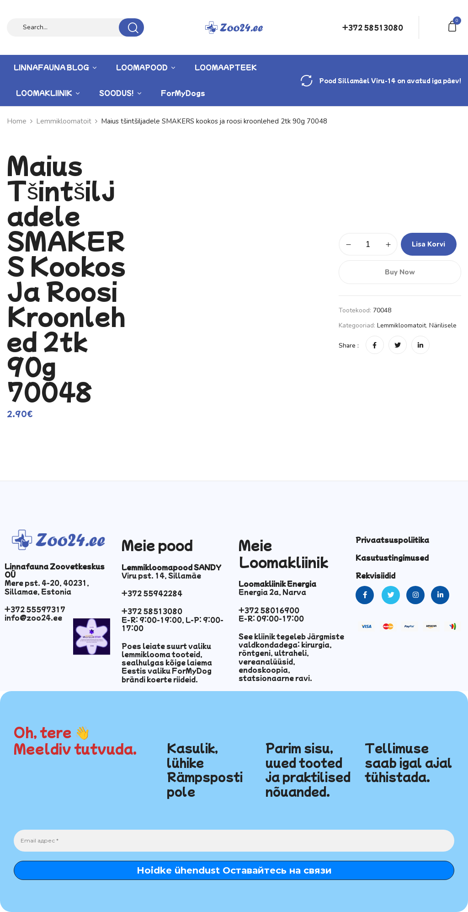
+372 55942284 (152, 593)
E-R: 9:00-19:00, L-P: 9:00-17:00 (172, 624)
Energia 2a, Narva (272, 591)
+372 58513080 (372, 27)
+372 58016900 (269, 610)
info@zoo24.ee (33, 617)
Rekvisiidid (375, 575)
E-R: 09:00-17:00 (271, 618)
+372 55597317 (35, 609)
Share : (349, 345)
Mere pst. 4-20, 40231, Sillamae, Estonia (47, 586)
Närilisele (443, 325)
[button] (454, 25)
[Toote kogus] (368, 244)
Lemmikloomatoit (401, 325)
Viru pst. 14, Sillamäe (161, 575)
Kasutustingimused (392, 557)
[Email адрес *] (234, 841)
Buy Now (400, 272)
